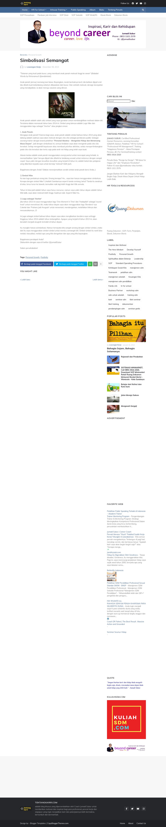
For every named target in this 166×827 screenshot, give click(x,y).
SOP (110, 263)
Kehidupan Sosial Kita (117, 268)
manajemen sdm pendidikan (120, 281)
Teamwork (112, 272)
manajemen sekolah (116, 277)
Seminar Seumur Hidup (116, 632)
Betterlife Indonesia (115, 570)
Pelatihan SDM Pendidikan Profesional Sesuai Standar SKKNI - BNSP (126, 584)
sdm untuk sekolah (116, 295)
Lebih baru (25, 280)
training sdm (132, 295)
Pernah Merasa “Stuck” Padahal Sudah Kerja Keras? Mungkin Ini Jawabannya (125, 535)
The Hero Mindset (115, 250)
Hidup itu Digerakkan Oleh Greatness (122, 555)
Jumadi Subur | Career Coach (119, 532)
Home (122, 823)
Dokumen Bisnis (121, 15)
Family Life (112, 286)
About (130, 823)
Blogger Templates (38, 823)
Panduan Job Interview (47, 15)
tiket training (113, 304)
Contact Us (141, 823)
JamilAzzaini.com (114, 552)
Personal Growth (35, 55)
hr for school (126, 286)
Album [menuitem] (92, 10)
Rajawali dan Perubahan (132, 357)
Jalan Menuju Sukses (130, 395)
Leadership (138, 259)
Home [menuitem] (24, 10)
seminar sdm (121, 299)
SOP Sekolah (77, 15)
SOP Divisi (64, 15)
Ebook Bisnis (106, 15)
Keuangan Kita (135, 277)
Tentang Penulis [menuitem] (115, 10)
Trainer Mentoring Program (118, 516)
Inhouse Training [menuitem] (57, 10)
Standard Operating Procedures (129, 263)
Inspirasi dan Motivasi (117, 245)
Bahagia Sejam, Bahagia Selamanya (121, 350)
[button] (143, 10)
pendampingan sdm (116, 309)
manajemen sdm (137, 268)
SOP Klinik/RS (91, 15)
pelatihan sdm (126, 272)
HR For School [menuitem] (38, 10)
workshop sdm (132, 290)
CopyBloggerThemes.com (57, 823)
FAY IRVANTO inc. (114, 601)
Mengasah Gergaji (129, 406)
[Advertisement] (123, 74)
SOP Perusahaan (27, 15)
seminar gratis (134, 309)
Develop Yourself (134, 250)
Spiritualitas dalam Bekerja (119, 259)
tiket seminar (135, 299)
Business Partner (115, 290)
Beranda (23, 55)
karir (110, 299)
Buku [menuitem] (101, 10)
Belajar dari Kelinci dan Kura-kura (131, 385)
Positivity (44, 257)
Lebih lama (97, 280)
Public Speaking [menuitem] (78, 10)
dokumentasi (127, 304)
